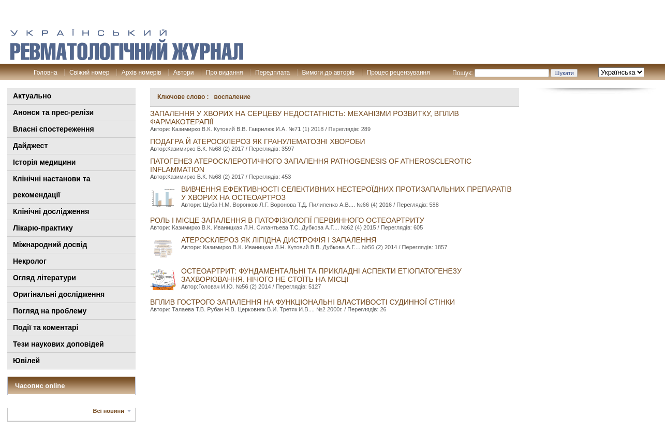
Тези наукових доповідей (58, 344)
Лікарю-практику (43, 228)
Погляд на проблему (49, 311)
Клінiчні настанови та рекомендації (51, 187)
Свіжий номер (89, 72)
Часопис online (40, 386)
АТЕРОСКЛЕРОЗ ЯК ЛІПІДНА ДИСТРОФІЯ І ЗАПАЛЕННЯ (278, 240)
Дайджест (30, 145)
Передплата (272, 72)
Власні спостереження (53, 129)
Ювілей (26, 360)
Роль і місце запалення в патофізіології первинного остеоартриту (287, 220)
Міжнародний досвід (50, 244)
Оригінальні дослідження (59, 294)
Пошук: (462, 73)
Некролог (30, 261)
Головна (45, 72)
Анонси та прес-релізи (53, 112)
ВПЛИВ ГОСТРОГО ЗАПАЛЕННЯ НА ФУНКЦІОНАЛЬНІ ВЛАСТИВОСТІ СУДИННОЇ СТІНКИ (302, 302)
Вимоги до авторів (328, 72)
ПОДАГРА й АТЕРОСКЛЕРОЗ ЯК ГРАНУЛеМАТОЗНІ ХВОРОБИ (257, 141)
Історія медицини (44, 162)
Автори (183, 72)
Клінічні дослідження (51, 211)
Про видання (224, 72)
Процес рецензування (398, 72)
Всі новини (108, 411)
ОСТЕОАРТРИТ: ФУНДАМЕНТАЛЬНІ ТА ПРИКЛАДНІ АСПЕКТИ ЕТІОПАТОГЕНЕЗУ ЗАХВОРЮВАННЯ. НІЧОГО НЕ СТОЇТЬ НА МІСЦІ (321, 275)
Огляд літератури (44, 278)
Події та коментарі (45, 327)
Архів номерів (141, 72)
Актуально (32, 96)
